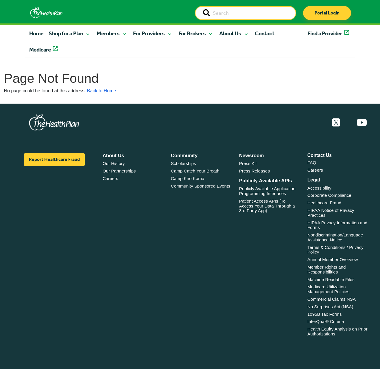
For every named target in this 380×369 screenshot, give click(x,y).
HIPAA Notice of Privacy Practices (330, 213)
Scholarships (183, 163)
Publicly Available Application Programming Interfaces (267, 191)
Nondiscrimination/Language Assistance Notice (335, 237)
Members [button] (108, 33)
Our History (114, 163)
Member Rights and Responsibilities (326, 269)
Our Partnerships (119, 170)
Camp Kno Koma (187, 178)
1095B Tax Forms (324, 314)
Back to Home (101, 90)
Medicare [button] (40, 49)
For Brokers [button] (192, 33)
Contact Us (319, 155)
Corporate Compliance (329, 195)
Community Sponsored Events (200, 185)
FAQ (311, 162)
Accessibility (319, 188)
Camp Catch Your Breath (195, 170)
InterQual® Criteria (325, 321)
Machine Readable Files (331, 279)
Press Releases (254, 170)
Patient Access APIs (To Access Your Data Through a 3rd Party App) (267, 206)
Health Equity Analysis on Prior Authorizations (337, 331)
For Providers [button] (149, 33)
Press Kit (248, 163)
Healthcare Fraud (324, 202)
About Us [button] (230, 33)
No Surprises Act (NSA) (330, 306)
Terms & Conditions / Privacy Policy (335, 250)
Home (36, 33)
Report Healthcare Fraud (54, 159)
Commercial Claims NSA (331, 299)
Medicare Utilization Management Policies (328, 289)
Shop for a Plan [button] (66, 33)
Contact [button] (264, 33)
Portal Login (327, 13)
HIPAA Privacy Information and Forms (337, 225)
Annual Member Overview (332, 259)
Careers (110, 178)
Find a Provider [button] (324, 33)
